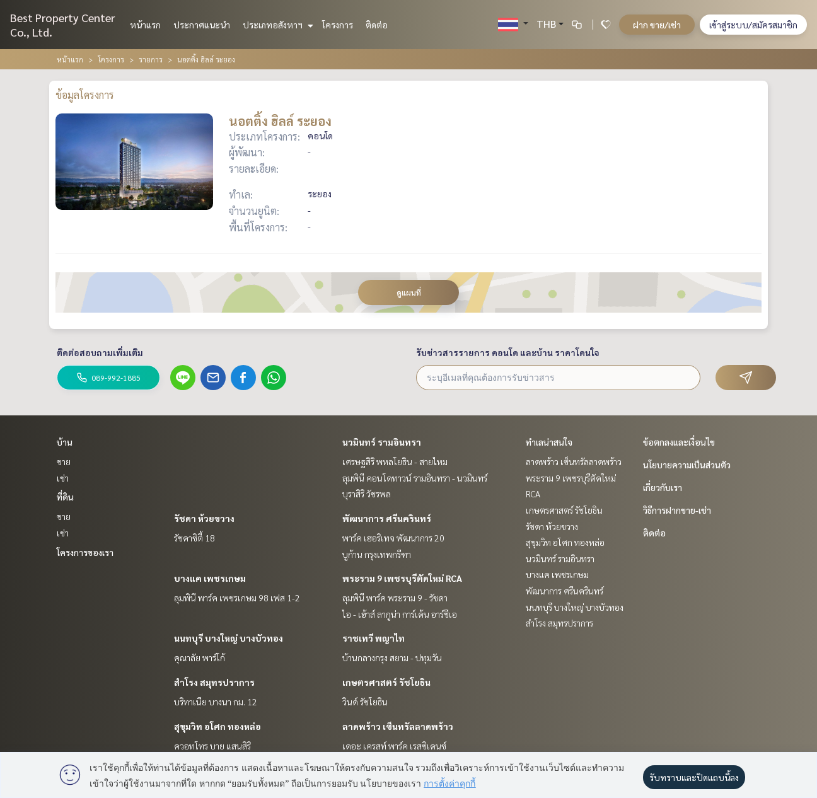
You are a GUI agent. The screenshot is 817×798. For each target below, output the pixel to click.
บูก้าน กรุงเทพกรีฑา (376, 554)
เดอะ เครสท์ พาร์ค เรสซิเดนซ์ (394, 745)
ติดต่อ (377, 24)
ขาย (64, 461)
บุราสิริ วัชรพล (366, 493)
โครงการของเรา (85, 552)
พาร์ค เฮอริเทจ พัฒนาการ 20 (393, 537)
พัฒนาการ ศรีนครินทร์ (386, 518)
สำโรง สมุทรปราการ (214, 682)
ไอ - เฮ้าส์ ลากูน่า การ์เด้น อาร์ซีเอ (399, 614)
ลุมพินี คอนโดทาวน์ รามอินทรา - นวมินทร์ (414, 477)
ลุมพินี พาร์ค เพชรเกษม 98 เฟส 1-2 (237, 597)
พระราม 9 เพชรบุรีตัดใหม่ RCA (402, 578)
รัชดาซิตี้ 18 (194, 537)
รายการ (151, 59)
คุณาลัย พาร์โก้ (199, 657)
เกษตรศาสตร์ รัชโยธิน (386, 682)
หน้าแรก (145, 24)
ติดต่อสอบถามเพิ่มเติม (100, 352)
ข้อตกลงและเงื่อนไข (679, 442)
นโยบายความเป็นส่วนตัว (687, 464)
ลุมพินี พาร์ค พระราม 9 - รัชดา (395, 597)
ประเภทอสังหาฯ (276, 24)
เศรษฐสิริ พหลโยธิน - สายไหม (395, 461)
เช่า (63, 477)
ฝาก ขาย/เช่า (657, 24)
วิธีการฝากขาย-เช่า (677, 510)
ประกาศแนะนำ (201, 24)
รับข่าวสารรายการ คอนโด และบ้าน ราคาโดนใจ (508, 352)
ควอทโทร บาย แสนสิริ (212, 745)
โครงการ (337, 24)
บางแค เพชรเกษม (210, 578)
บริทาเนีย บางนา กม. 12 (215, 701)
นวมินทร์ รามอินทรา (381, 442)
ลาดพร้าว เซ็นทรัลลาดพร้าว (397, 726)
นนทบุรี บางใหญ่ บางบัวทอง (228, 638)
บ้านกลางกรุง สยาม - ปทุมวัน (392, 657)
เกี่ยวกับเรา (662, 487)
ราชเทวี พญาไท (373, 638)
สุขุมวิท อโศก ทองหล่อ (217, 726)
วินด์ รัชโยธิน (365, 701)
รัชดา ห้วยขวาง (204, 518)
